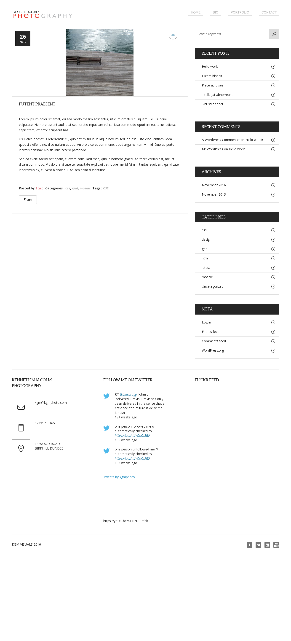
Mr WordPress (212, 149)
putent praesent (37, 104)
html (205, 258)
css (67, 188)
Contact (269, 12)
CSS (105, 188)
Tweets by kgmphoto (119, 477)
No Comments (173, 35)
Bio (215, 12)
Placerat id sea (213, 85)
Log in (206, 322)
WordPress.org (213, 350)
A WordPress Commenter (221, 139)
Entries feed (210, 331)
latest (206, 267)
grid (75, 188)
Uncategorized (212, 286)
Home (195, 12)
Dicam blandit (212, 76)
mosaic (85, 188)
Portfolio (240, 12)
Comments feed (214, 341)
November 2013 (214, 194)
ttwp (39, 188)
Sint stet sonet (212, 104)
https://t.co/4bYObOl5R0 (132, 435)
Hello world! (210, 66)
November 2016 (214, 185)
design (206, 239)
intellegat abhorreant (217, 94)
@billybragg (128, 394)
